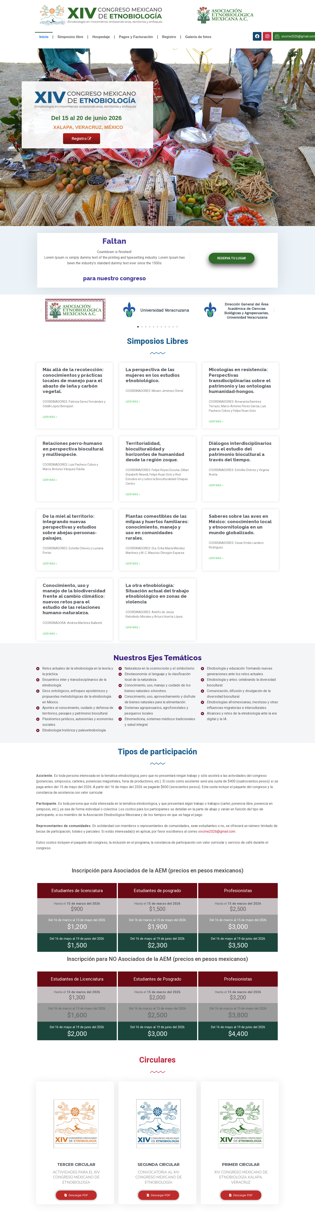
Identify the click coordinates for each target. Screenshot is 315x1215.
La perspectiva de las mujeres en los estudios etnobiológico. (153, 375)
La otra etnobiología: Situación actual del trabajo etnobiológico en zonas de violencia (157, 593)
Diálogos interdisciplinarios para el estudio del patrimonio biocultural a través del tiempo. (240, 451)
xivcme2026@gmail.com (216, 831)
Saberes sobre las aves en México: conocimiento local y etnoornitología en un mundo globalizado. (240, 524)
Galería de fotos (198, 37)
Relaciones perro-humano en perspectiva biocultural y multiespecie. (73, 449)
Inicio (43, 37)
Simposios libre (70, 37)
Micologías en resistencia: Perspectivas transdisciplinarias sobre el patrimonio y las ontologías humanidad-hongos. (240, 380)
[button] (41, 310)
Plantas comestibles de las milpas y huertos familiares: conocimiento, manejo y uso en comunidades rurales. (157, 527)
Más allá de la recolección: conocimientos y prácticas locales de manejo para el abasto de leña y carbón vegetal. (73, 380)
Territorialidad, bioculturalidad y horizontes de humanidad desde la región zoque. (155, 451)
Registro (169, 37)
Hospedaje (101, 37)
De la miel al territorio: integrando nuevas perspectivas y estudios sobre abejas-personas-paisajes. (70, 527)
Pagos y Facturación (136, 37)
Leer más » (50, 416)
